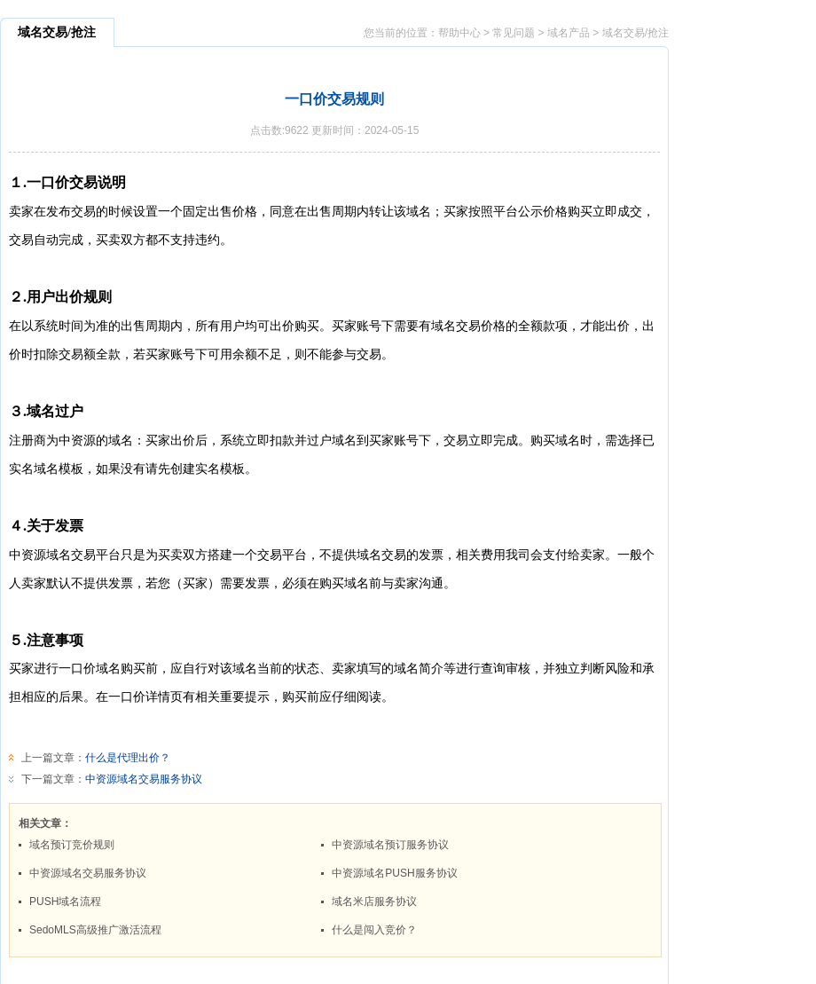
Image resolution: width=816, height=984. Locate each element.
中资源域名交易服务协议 (143, 779)
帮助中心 (459, 33)
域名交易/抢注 (635, 33)
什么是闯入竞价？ (374, 930)
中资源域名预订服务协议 (390, 844)
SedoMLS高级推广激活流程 (95, 930)
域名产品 (568, 33)
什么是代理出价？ (127, 758)
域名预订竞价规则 (71, 844)
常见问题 (513, 33)
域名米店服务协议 (374, 901)
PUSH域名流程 (65, 901)
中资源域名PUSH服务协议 (394, 873)
